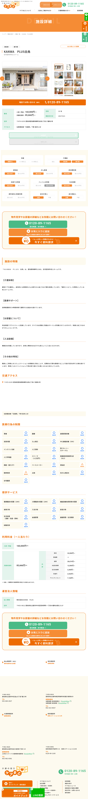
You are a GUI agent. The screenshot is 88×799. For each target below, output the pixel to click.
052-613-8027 (51, 693)
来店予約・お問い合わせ (75, 780)
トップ (4, 34)
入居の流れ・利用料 (46, 774)
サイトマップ (75, 793)
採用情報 (70, 768)
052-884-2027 (7, 687)
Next (47, 78)
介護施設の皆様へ (46, 783)
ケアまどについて (46, 768)
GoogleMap (65, 688)
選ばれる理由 (44, 777)
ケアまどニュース (72, 774)
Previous (2, 78)
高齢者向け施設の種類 (74, 777)
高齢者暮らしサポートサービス (50, 786)
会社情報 (43, 771)
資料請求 (70, 783)
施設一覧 (17, 34)
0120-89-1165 (51, 739)
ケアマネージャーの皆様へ (49, 780)
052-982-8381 (7, 744)
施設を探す (10, 34)
